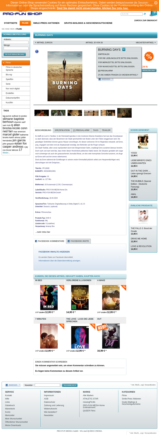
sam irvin (7, 125)
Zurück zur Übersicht (145, 20)
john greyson (8, 144)
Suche (125, 14)
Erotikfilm (8, 93)
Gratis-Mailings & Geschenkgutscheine (88, 23)
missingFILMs (89, 402)
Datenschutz (49, 402)
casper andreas (13, 146)
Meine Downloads (13, 425)
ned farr (8, 131)
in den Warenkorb (14, 54)
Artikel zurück (45, 43)
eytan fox (21, 143)
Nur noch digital (11, 88)
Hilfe (7, 399)
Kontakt (8, 395)
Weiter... (6, 153)
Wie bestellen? (50, 412)
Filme (25, 23)
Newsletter (29, 385)
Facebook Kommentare (51, 241)
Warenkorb (10, 409)
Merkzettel (9, 415)
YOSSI (134, 154)
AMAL (134, 195)
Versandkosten (150, 433)
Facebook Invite (80, 241)
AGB (46, 399)
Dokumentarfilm (11, 98)
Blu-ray (7, 74)
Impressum (49, 395)
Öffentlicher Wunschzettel (16, 422)
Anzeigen (106, 79)
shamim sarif (19, 122)
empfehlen (103, 54)
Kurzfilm (8, 102)
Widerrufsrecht (50, 409)
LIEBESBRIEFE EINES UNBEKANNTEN (141, 163)
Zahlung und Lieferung (54, 405)
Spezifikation (62, 130)
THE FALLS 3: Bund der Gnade (141, 231)
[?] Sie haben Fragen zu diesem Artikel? (118, 75)
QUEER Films (89, 411)
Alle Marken (88, 395)
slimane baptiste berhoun (13, 120)
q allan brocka (11, 126)
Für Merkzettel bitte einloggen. (115, 62)
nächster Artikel (145, 43)
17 (20, 149)
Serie (6, 84)
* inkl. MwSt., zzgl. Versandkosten (143, 385)
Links (7, 402)
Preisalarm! (105, 71)
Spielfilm (8, 79)
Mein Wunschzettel (13, 419)
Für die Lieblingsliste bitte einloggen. (118, 58)
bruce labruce (12, 150)
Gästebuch (10, 405)
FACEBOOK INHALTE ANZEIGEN (54, 252)
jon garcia (19, 140)
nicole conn (19, 128)
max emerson (19, 131)
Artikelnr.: (8, 39)
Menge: (7, 45)
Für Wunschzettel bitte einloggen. (116, 66)
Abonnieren (70, 385)
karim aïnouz (15, 137)
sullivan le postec (19, 116)
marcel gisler (11, 134)
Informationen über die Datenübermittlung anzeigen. (60, 261)
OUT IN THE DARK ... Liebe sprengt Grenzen (141, 174)
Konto (7, 412)
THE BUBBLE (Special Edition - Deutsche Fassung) (141, 185)
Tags (95, 130)
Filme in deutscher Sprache (12, 68)
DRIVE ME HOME (139, 240)
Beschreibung (43, 130)
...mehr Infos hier (42, 232)
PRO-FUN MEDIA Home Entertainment (94, 406)
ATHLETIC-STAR (90, 399)
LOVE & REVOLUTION (141, 247)
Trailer (106, 130)
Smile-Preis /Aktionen (46, 23)
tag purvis (7, 116)
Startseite (10, 23)
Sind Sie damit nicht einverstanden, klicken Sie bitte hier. (93, 8)
